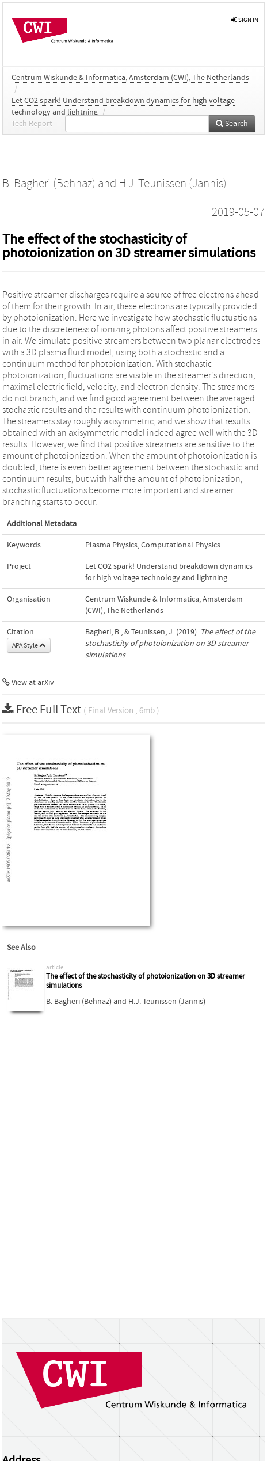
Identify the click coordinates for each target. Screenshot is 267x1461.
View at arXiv (28, 682)
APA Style (28, 645)
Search (232, 123)
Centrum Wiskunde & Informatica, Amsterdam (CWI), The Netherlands (130, 77)
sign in (244, 20)
